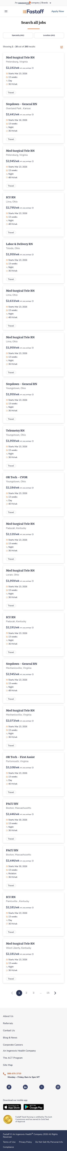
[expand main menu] (6, 11)
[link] (33, 11)
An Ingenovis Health (22, 1134)
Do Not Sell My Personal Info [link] (49, 1142)
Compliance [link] (8, 1147)
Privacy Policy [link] (25, 1142)
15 (47, 993)
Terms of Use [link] (9, 1142)
